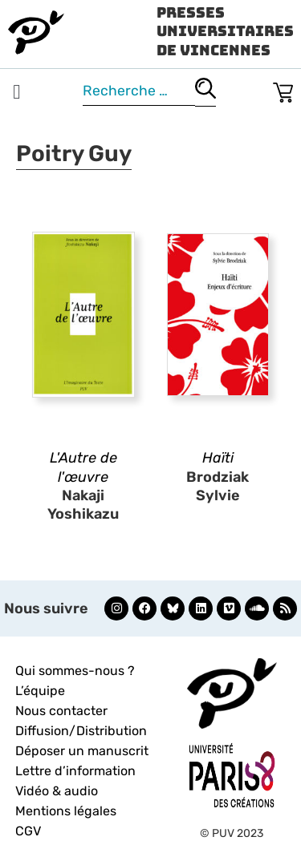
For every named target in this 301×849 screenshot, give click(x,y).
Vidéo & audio (56, 790)
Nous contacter (61, 710)
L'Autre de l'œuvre (83, 467)
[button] (17, 92)
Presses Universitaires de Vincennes (225, 31)
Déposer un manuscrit (81, 750)
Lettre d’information (75, 770)
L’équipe (40, 690)
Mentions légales (65, 811)
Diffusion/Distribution (81, 730)
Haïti (218, 458)
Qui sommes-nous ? (75, 670)
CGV (28, 831)
